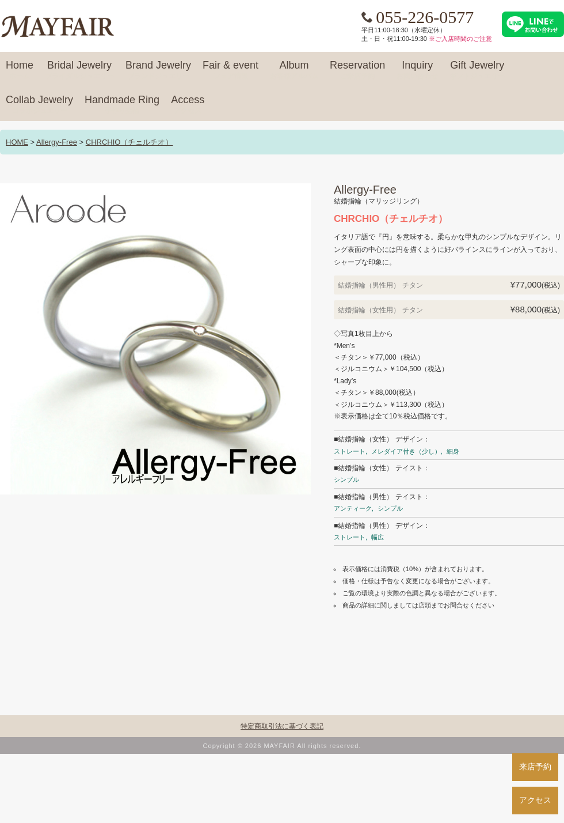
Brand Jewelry (158, 70)
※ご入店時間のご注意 (460, 38)
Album (294, 70)
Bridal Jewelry (79, 70)
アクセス (535, 800)
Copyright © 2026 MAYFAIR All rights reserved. (282, 745)
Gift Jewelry (477, 70)
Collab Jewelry (39, 105)
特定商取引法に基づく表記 (282, 726)
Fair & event (230, 70)
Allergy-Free (56, 142)
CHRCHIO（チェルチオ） (129, 142)
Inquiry (417, 70)
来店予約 (535, 766)
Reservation (357, 70)
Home (19, 70)
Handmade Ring (122, 105)
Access (187, 105)
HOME (17, 142)
